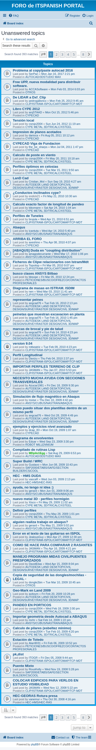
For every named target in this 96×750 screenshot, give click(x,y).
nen (31, 291)
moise (32, 400)
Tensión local (23, 120)
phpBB (35, 744)
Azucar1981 (36, 385)
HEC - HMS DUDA (27, 476)
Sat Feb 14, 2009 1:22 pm (54, 620)
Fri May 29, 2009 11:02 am (55, 502)
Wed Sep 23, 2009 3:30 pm (56, 441)
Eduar (32, 441)
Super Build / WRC (28, 461)
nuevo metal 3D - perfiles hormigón (41, 499)
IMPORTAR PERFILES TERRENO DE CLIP (46, 366)
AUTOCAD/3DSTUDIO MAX (43, 76)
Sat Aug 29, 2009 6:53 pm (64, 453)
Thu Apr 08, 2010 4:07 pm (59, 242)
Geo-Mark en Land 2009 (32, 590)
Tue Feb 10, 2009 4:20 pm (62, 631)
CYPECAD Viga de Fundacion (36, 143)
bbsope (33, 276)
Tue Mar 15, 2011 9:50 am (62, 170)
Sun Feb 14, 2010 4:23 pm (61, 332)
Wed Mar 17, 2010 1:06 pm (71, 253)
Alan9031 (35, 643)
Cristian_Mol (36, 181)
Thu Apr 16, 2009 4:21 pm (59, 548)
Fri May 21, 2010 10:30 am (60, 196)
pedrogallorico (37, 100)
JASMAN (34, 370)
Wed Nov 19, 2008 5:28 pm (62, 669)
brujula (33, 219)
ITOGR (33, 657)
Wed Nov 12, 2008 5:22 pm (60, 687)
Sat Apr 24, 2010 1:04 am (60, 207)
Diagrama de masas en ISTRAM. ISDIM (43, 288)
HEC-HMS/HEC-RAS (38, 482)
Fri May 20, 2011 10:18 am (62, 158)
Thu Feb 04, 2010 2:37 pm (57, 358)
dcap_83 (34, 430)
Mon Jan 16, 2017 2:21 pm (58, 73)
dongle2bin (35, 582)
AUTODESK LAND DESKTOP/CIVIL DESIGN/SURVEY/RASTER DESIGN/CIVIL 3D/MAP (46, 186)
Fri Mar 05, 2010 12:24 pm (57, 276)
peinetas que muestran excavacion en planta (48, 314)
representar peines (28, 300)
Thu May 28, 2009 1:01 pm (62, 513)
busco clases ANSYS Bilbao (35, 273)
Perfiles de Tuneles (28, 216)
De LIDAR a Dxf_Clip (29, 97)
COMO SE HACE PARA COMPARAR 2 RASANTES (52, 545)
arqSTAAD (35, 112)
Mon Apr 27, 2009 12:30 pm (64, 536)
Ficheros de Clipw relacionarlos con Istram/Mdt (51, 262)
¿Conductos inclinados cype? (37, 193)
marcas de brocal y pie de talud (38, 329)
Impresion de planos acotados (37, 132)
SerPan (33, 73)
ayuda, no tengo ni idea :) (33, 487)
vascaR (33, 479)
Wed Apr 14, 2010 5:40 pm (58, 230)
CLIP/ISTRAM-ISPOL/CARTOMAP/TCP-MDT (53, 103)
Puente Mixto (23, 666)
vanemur (34, 699)
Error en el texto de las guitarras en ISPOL (47, 533)
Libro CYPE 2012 (26, 109)
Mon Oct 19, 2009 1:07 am (59, 430)
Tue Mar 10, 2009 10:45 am (63, 582)
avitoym (33, 593)
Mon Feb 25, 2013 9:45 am (66, 100)
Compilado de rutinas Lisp (34, 450)
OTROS (30, 92)
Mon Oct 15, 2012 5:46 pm (61, 112)
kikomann (35, 207)
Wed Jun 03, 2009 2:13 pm (58, 479)
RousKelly (35, 669)
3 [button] (62, 54)
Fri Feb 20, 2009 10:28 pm (58, 593)
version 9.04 (22, 343)
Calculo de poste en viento (34, 155)
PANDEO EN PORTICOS (32, 605)
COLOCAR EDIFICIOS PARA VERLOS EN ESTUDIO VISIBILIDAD (45, 682)
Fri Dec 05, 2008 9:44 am (56, 657)
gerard (33, 490)
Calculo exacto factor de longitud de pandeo (48, 204)
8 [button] (83, 54)
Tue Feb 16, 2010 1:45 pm (60, 317)
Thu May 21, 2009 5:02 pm (56, 525)
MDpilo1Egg (37, 453)
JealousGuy (36, 536)
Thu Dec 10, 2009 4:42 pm (56, 400)
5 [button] (74, 54)
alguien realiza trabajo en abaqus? (40, 522)
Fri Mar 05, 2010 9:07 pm (58, 265)
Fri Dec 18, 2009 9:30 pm (63, 385)
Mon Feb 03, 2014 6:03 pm (68, 89)
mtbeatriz (34, 346)
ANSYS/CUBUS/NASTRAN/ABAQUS (48, 233)
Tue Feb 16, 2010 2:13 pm (60, 303)
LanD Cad (21, 178)
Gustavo (34, 464)
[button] (43, 54)
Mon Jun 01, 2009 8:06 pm (56, 490)
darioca (33, 135)
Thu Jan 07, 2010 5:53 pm (59, 370)
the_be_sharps (38, 146)
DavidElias (35, 563)
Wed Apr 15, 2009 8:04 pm (62, 563)
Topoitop (34, 265)
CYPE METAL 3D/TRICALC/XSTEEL (48, 126)
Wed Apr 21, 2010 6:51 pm (57, 219)
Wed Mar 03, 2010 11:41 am (54, 291)
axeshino (34, 242)
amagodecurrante (40, 253)
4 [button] (68, 54)
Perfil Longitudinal (27, 355)
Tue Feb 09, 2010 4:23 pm (60, 346)
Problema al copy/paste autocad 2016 (43, 70)
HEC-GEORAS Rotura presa (35, 696)
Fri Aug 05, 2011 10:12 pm (57, 135)
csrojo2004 (35, 123)
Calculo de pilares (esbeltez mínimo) (42, 628)
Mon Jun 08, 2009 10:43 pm (60, 464)
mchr (32, 620)
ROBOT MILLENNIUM (39, 444)
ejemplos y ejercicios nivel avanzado (42, 426)
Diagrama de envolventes (33, 438)
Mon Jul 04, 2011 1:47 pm (66, 146)
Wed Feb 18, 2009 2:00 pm (63, 608)
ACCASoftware (38, 89)
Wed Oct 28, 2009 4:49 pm (61, 415)
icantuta (34, 230)
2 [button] (56, 54)
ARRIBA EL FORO (27, 239)
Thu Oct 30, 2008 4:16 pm (59, 699)
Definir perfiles (24, 510)
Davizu (33, 358)
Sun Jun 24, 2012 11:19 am (63, 123)
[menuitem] (13, 16)
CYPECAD (32, 115)
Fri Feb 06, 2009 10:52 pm (60, 643)
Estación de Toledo (28, 640)
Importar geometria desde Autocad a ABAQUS (50, 616)
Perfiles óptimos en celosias (35, 166)
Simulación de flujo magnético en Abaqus (46, 396)
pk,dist (18, 654)
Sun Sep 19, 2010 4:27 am (64, 181)
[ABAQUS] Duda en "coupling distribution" (47, 250)
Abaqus (19, 227)
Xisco (32, 502)
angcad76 (35, 303)
